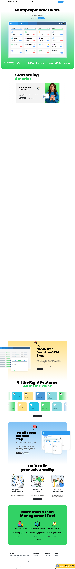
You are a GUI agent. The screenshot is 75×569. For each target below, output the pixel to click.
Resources (34, 1)
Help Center (35, 557)
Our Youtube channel (37, 561)
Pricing (23, 1)
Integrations (28, 1)
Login (55, 1)
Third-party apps (47, 555)
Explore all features (37, 415)
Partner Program (58, 561)
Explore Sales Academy (37, 536)
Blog (34, 563)
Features (17, 1)
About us (56, 555)
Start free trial (60, 1)
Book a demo (33, 18)
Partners (40, 1)
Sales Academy (36, 555)
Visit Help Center (37, 539)
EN (64, 1)
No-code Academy (47, 559)
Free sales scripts (36, 564)
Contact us (57, 563)
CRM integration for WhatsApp (47, 562)
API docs (46, 557)
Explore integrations (21, 536)
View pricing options (38, 499)
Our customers (57, 557)
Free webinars (36, 559)
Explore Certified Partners (54, 536)
